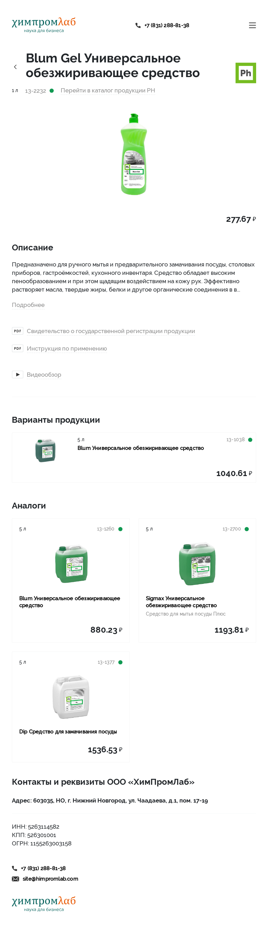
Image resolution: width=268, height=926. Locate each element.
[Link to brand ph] (246, 72)
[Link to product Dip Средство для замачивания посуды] (70, 697)
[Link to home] (44, 25)
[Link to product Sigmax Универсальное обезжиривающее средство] (197, 564)
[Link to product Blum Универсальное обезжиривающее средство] (45, 450)
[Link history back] (15, 66)
